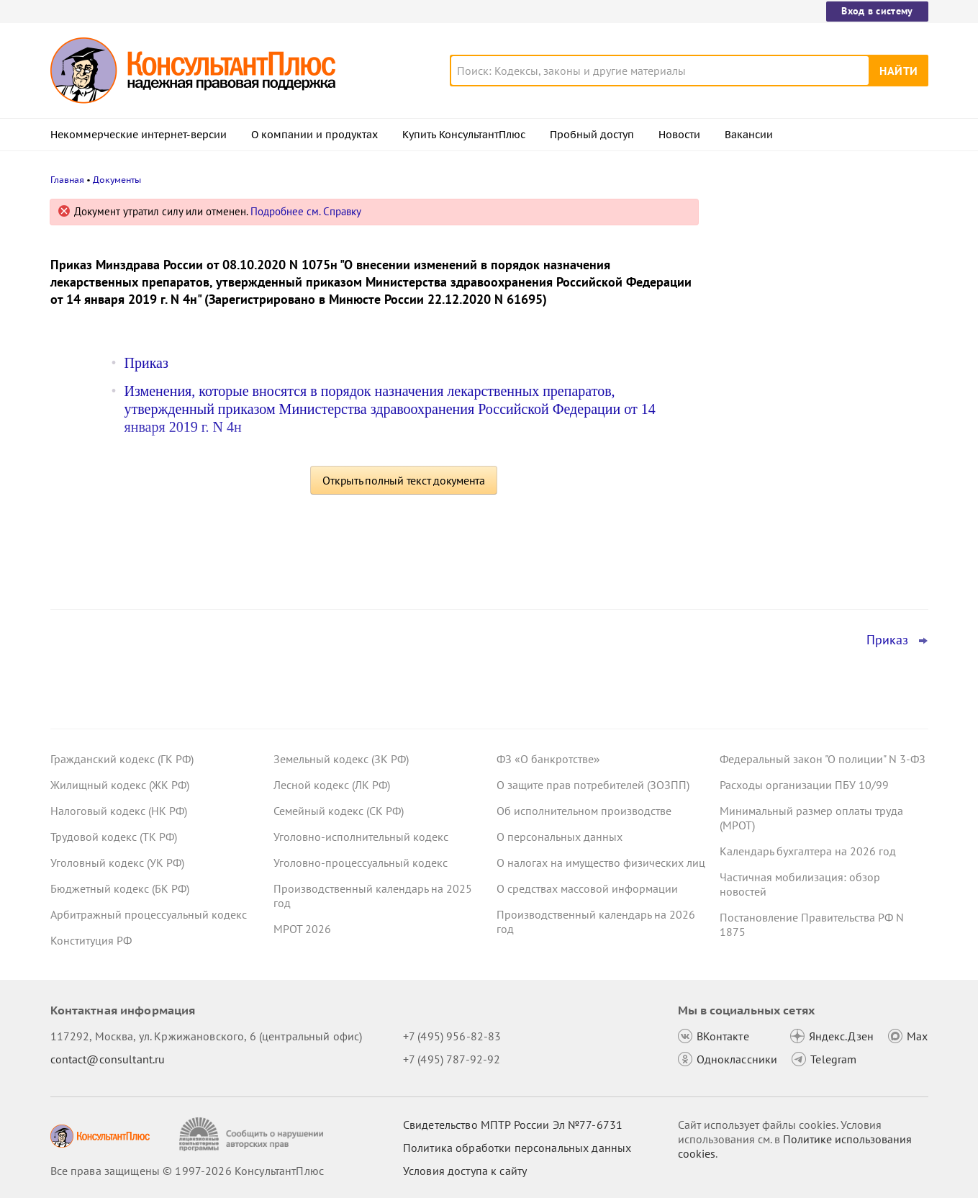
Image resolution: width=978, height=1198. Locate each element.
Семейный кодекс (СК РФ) (338, 810)
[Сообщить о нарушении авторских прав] (253, 1134)
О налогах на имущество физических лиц (601, 862)
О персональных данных (559, 836)
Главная (67, 179)
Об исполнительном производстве (584, 810)
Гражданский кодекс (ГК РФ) (122, 759)
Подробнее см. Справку (305, 211)
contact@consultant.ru (108, 1059)
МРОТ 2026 (302, 929)
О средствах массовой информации (587, 888)
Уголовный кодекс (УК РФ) (117, 862)
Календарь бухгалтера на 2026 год (808, 851)
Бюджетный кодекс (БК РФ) (119, 888)
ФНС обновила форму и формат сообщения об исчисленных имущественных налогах (804, 360)
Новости (679, 134)
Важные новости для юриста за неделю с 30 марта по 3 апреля (804, 432)
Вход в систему (877, 10)
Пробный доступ (592, 134)
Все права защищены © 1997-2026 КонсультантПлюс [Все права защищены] (187, 1170)
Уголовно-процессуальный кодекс (360, 862)
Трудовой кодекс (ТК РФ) (113, 836)
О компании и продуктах (314, 134)
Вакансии (749, 134)
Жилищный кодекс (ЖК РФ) (119, 785)
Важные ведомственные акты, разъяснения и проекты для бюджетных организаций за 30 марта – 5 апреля (822, 510)
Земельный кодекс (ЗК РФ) (341, 759)
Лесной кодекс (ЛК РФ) (331, 785)
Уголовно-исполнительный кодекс (360, 836)
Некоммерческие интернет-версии (138, 134)
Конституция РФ (91, 940)
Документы (117, 179)
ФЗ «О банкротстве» (548, 759)
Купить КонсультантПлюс (463, 134)
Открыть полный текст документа (403, 480)
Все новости (757, 563)
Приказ (146, 363)
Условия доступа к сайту (465, 1170)
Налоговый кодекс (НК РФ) (118, 810)
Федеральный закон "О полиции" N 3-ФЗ (822, 759)
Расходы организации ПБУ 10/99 (804, 785)
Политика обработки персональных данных (517, 1147)
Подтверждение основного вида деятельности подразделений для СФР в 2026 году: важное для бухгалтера (821, 282)
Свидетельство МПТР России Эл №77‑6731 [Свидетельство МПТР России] (512, 1124)
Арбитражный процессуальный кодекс (148, 914)
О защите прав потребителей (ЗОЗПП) (593, 785)
